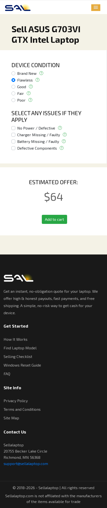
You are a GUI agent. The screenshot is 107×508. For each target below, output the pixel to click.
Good (21, 86)
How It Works (15, 339)
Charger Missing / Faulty (38, 134)
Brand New (27, 73)
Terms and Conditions (22, 409)
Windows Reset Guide (22, 365)
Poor (21, 100)
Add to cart (54, 219)
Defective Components (37, 148)
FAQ (7, 373)
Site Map (11, 418)
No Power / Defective (36, 128)
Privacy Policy (16, 400)
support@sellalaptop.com (26, 463)
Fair (20, 93)
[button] (95, 7)
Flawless (25, 80)
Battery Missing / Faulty (38, 141)
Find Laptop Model (20, 348)
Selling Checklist (18, 356)
